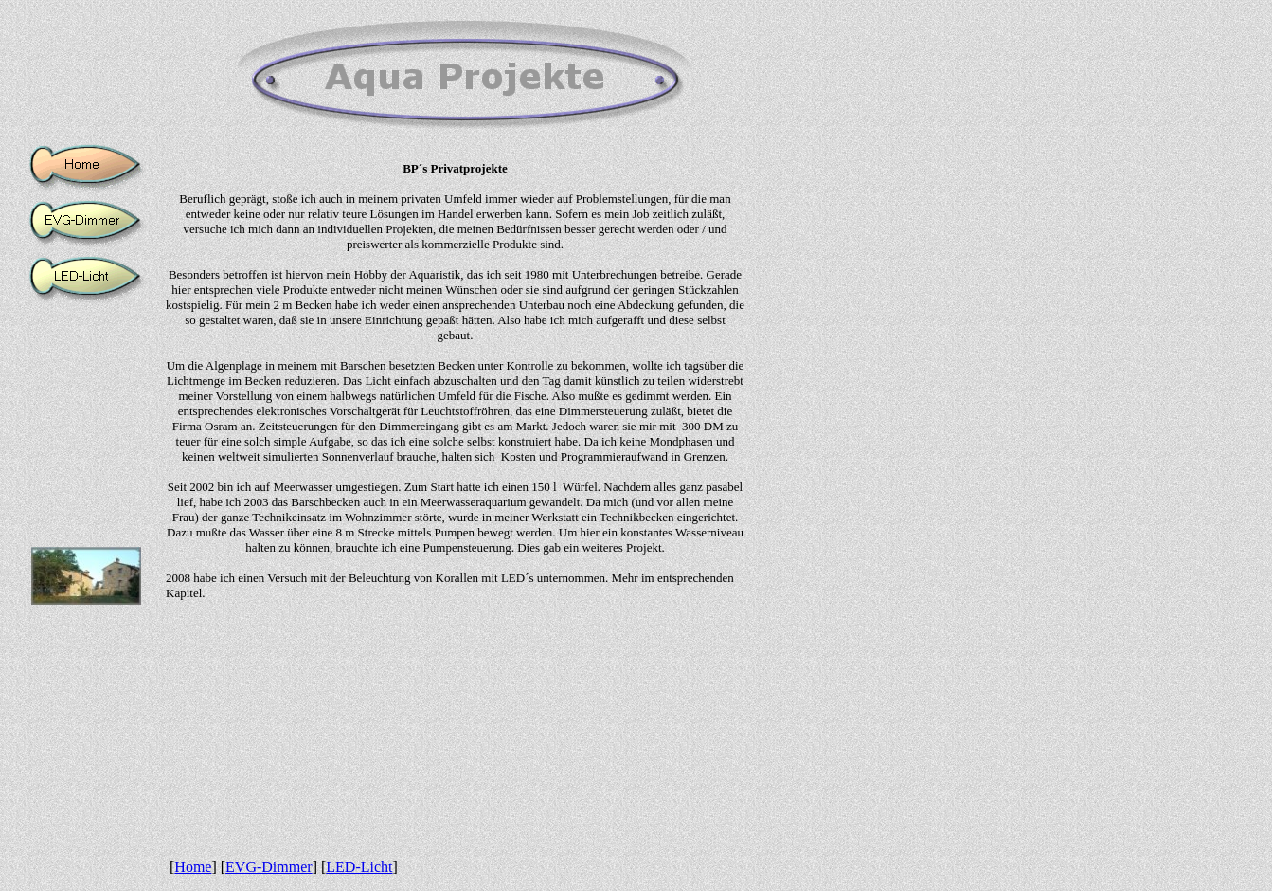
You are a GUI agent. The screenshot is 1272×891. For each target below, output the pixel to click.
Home (192, 867)
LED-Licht (359, 867)
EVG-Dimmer (269, 867)
